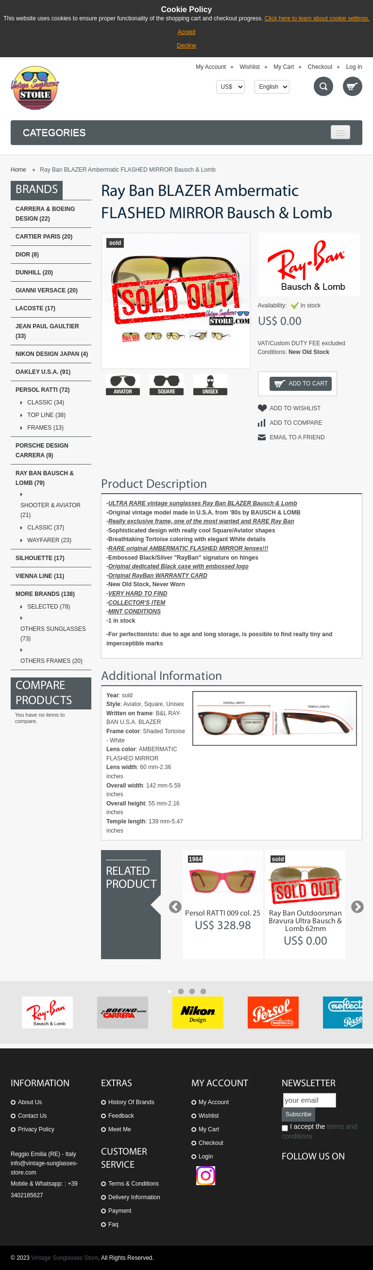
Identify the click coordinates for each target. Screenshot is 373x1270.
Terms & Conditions (133, 1183)
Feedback (121, 1115)
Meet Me (119, 1129)
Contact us (32, 1115)
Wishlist (250, 67)
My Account (211, 67)
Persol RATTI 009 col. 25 (222, 913)
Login (206, 1156)
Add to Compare (296, 422)
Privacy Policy (36, 1129)
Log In (354, 67)
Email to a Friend (297, 437)
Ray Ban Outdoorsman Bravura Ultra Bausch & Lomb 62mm (305, 921)
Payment (119, 1210)
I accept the (319, 1131)
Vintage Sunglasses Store (64, 1257)
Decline (186, 45)
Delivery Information (134, 1197)
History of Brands (131, 1102)
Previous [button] (173, 905)
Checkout (320, 67)
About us (30, 1102)
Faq (113, 1224)
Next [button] (355, 905)
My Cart (283, 67)
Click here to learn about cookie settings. (317, 18)
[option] (223, 904)
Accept (187, 32)
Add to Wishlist (295, 408)
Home (18, 169)
